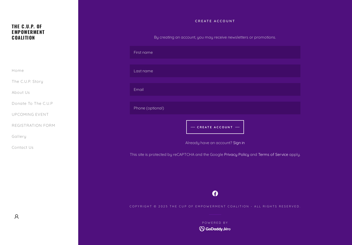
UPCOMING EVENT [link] (30, 114)
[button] (17, 217)
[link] (39, 38)
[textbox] (215, 52)
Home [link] (18, 70)
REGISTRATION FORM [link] (33, 125)
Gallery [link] (19, 136)
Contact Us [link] (23, 147)
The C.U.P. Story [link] (27, 81)
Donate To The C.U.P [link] (32, 103)
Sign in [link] (239, 142)
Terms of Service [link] (273, 154)
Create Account (215, 127)
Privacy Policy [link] (236, 154)
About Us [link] (21, 92)
